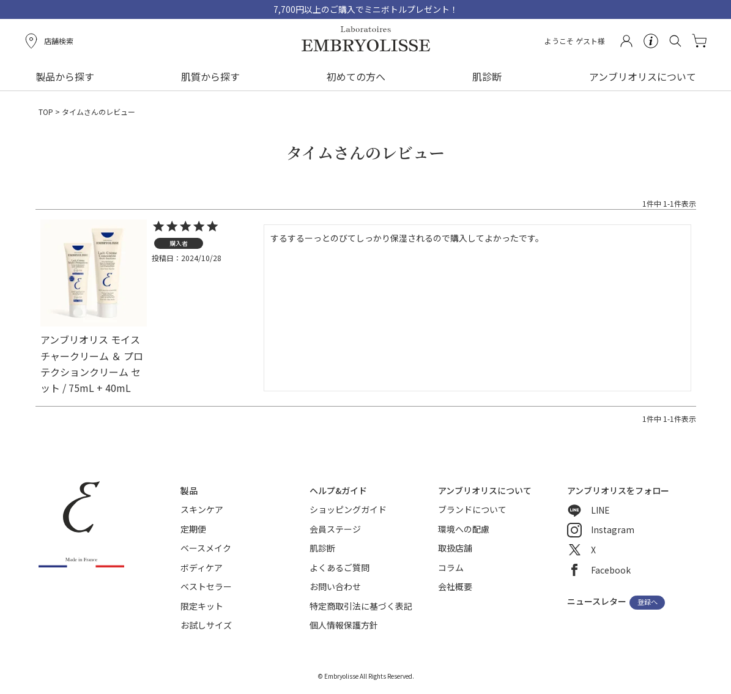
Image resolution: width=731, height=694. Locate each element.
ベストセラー (206, 586)
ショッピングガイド (348, 509)
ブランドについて (472, 509)
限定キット (201, 606)
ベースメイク (205, 548)
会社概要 (455, 586)
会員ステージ (335, 529)
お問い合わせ (335, 586)
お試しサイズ (206, 625)
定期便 (193, 529)
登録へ (647, 602)
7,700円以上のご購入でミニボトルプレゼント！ (365, 9)
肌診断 (487, 76)
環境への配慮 (463, 529)
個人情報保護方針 (344, 625)
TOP (46, 111)
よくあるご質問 (339, 567)
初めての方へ (356, 76)
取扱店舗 (455, 548)
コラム (451, 567)
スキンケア (201, 509)
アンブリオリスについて (642, 76)
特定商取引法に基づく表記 (361, 606)
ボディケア (201, 567)
